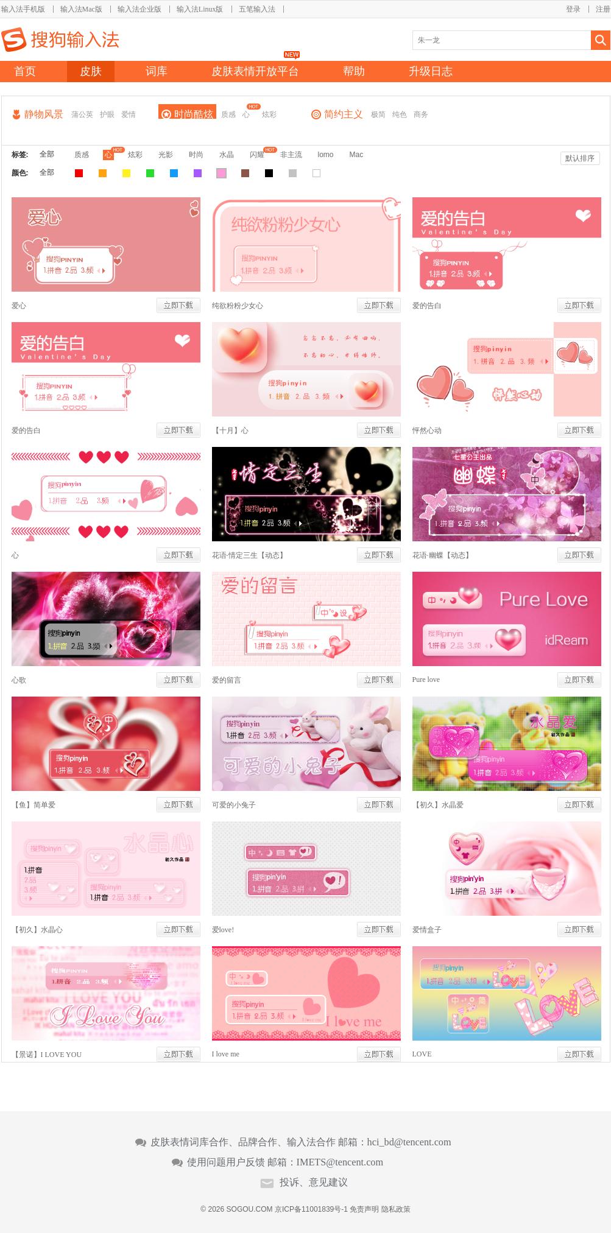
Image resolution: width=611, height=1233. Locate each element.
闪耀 (257, 154)
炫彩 (269, 114)
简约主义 (343, 114)
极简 (378, 114)
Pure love (426, 679)
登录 (573, 9)
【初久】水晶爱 (438, 805)
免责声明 (364, 1209)
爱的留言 (226, 680)
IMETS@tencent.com (340, 1162)
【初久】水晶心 (37, 930)
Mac (357, 154)
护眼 (107, 114)
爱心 (19, 305)
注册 (603, 9)
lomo (326, 154)
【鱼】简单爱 (33, 805)
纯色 (399, 114)
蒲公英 (82, 114)
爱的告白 (427, 305)
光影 (165, 154)
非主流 (291, 154)
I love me (225, 1054)
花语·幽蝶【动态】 (442, 555)
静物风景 (43, 114)
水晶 (226, 154)
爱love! (223, 930)
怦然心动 (427, 430)
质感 (228, 114)
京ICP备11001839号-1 (311, 1209)
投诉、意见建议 (314, 1182)
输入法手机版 (23, 9)
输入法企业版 (139, 9)
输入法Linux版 (200, 9)
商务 (421, 114)
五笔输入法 (257, 9)
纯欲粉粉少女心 (237, 305)
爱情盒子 (427, 930)
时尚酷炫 (193, 114)
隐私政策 (396, 1209)
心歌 (19, 680)
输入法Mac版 (81, 9)
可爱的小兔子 (234, 805)
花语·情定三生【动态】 (249, 555)
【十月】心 (230, 430)
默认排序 (580, 158)
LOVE (422, 1054)
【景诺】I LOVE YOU (47, 1054)
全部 (47, 154)
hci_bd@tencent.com (409, 1142)
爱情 (128, 114)
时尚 (196, 154)
